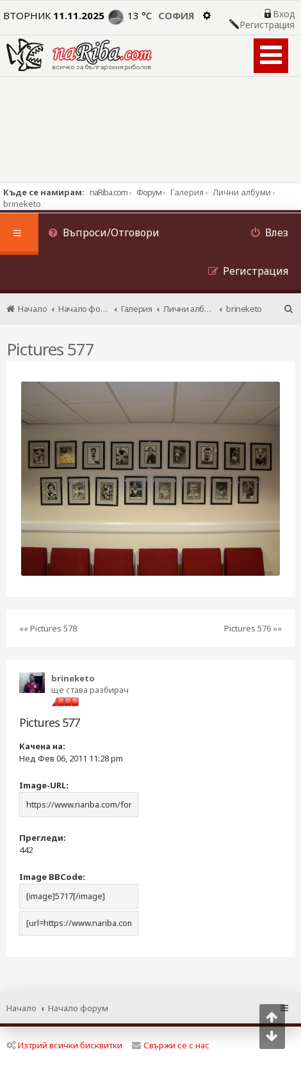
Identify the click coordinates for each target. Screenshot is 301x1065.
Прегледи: (42, 837)
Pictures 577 (50, 349)
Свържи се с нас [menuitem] (170, 1045)
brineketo (73, 678)
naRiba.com (108, 192)
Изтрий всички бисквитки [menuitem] (64, 1045)
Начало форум (78, 1008)
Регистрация (267, 25)
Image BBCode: (52, 876)
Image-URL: (44, 785)
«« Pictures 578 (48, 628)
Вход (284, 14)
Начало (21, 1008)
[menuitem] (103, 234)
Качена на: (42, 746)
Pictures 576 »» (253, 628)
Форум (148, 192)
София (176, 15)
